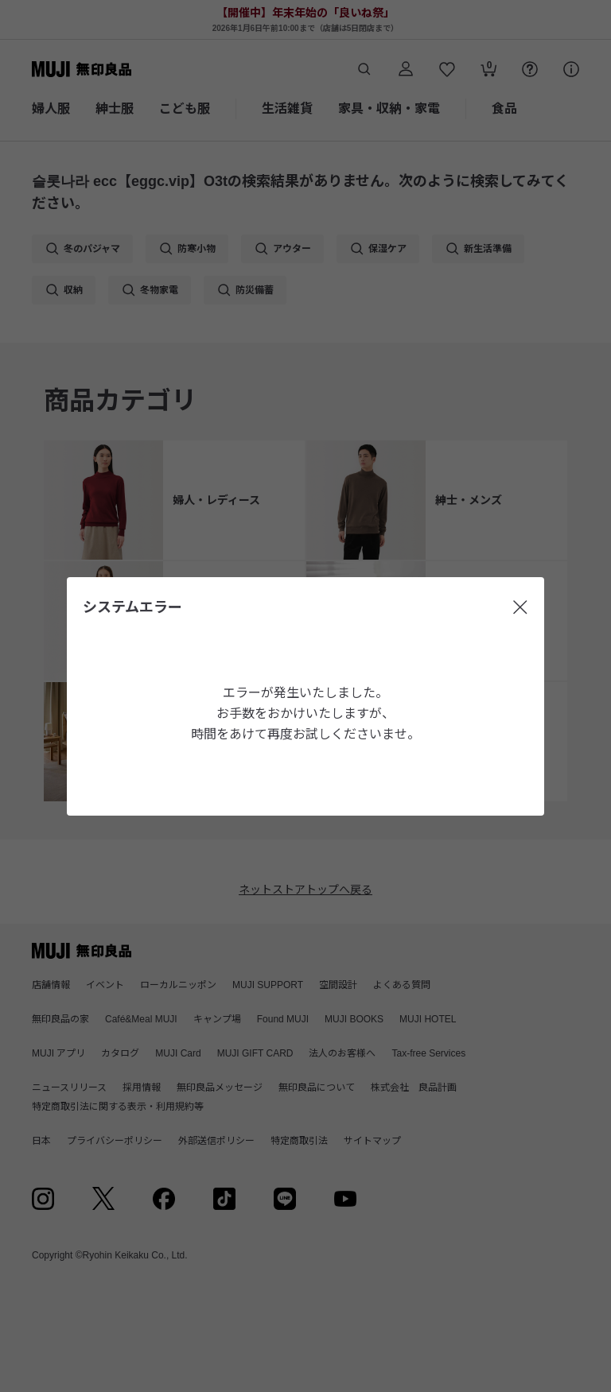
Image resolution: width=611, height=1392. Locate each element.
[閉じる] (520, 607)
